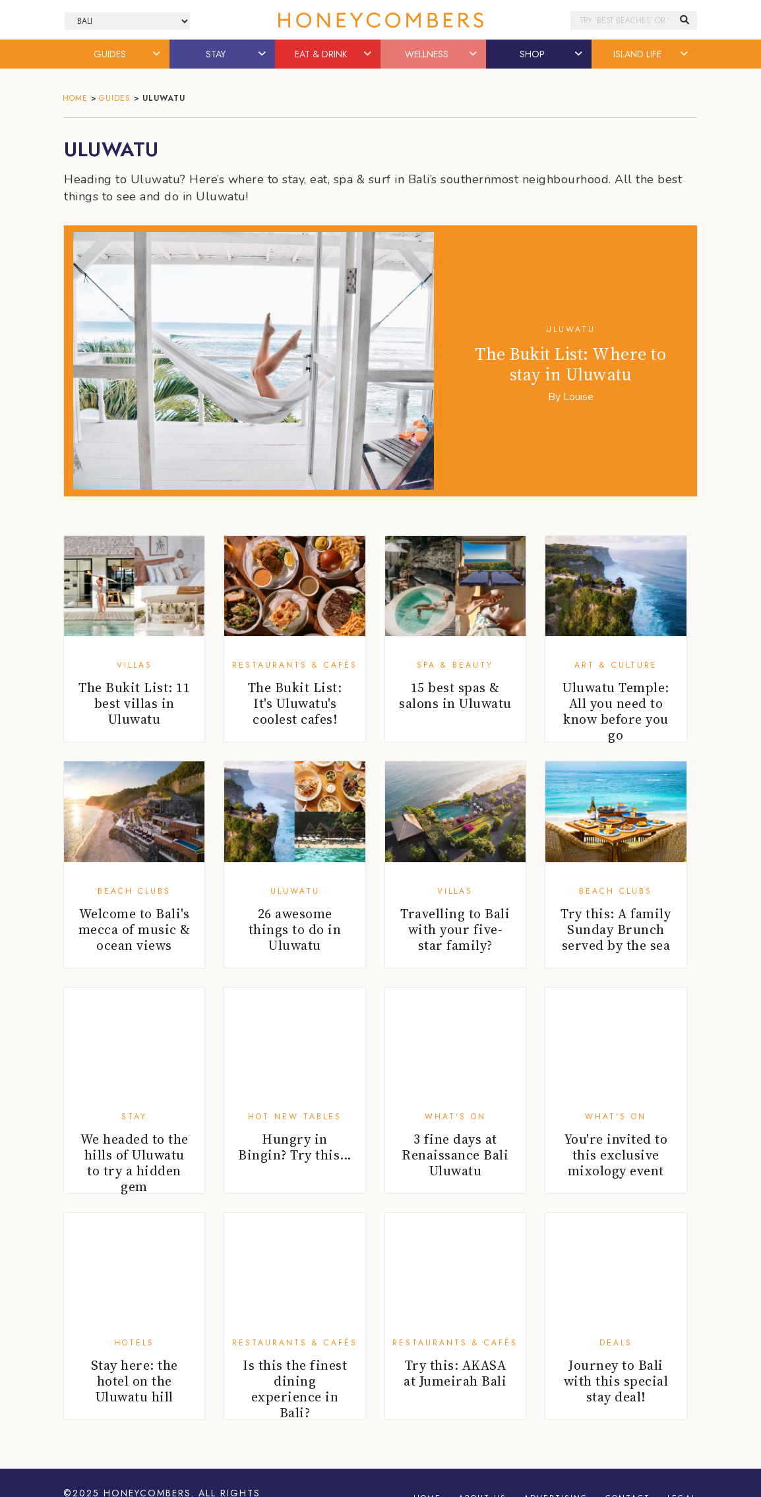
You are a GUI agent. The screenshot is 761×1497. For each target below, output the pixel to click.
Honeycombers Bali (380, 20)
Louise (578, 397)
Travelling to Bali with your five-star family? (455, 929)
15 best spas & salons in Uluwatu (455, 695)
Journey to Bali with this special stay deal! (616, 1381)
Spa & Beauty (455, 665)
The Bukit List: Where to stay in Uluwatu (570, 364)
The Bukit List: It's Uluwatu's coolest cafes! (295, 703)
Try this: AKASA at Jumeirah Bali (455, 1373)
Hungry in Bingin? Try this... (294, 1147)
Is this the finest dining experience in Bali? (295, 1389)
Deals (615, 1343)
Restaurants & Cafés (294, 665)
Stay (134, 1117)
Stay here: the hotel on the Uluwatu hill (134, 1381)
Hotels (134, 1343)
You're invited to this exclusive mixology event (616, 1155)
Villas (134, 665)
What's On (455, 1117)
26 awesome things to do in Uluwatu (295, 929)
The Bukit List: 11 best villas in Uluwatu (134, 703)
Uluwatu (570, 330)
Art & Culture (615, 665)
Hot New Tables (295, 1117)
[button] (157, 54)
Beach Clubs (134, 891)
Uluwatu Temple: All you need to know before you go (616, 711)
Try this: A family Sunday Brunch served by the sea (616, 929)
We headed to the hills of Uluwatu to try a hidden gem (134, 1163)
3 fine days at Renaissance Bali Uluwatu (455, 1155)
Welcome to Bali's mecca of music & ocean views (134, 929)
